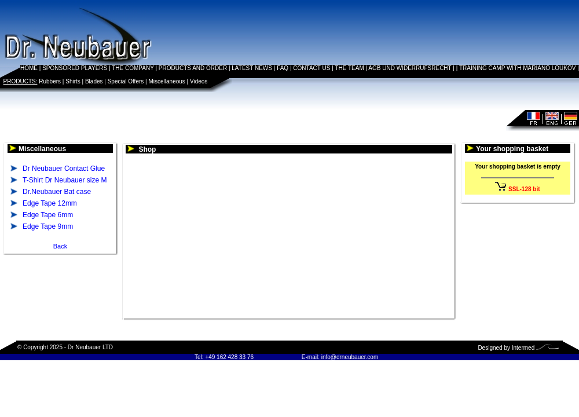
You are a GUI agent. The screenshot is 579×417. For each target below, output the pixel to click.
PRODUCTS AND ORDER (193, 68)
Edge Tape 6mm (48, 215)
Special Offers (126, 81)
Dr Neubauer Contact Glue (64, 168)
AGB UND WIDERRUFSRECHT (409, 68)
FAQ (282, 68)
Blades (94, 81)
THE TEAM (349, 68)
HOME (29, 68)
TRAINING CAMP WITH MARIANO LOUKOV (517, 68)
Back (60, 246)
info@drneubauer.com (350, 357)
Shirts (72, 81)
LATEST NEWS (252, 68)
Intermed (523, 348)
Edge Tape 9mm (48, 226)
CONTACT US (311, 68)
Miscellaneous (166, 81)
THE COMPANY (132, 68)
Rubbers (50, 81)
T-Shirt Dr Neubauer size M (65, 180)
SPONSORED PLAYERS (74, 68)
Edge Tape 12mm (50, 203)
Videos (198, 81)
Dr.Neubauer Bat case (57, 192)
